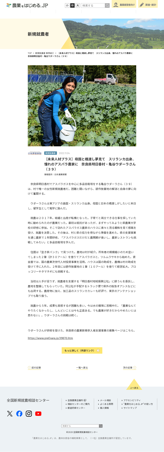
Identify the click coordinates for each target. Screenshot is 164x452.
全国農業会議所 (75, 400)
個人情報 (104, 408)
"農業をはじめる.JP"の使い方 (138, 404)
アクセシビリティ (132, 400)
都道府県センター (76, 408)
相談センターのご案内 (79, 404)
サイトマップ (130, 408)
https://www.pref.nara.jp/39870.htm (50, 338)
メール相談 (105, 400)
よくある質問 (106, 404)
